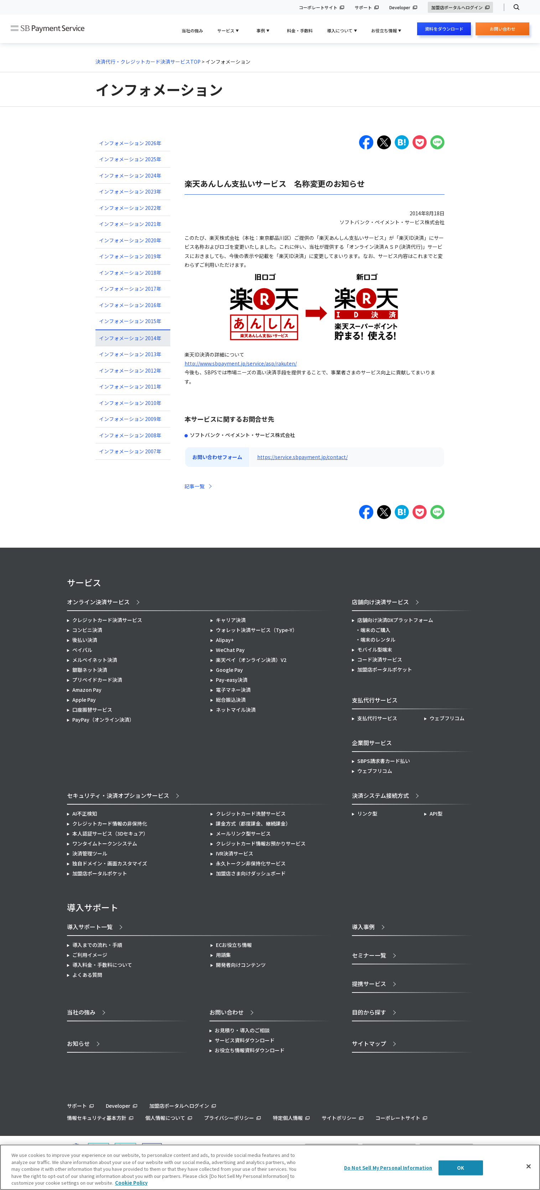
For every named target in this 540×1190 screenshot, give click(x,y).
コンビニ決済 (87, 629)
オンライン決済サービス (98, 601)
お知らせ (78, 1043)
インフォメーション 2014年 (130, 338)
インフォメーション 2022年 (130, 207)
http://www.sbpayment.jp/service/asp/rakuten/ (241, 363)
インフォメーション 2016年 (130, 305)
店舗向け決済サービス (380, 601)
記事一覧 (194, 486)
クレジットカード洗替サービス (251, 813)
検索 (513, 7)
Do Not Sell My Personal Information (388, 1167)
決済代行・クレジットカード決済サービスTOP (148, 61)
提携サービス (369, 983)
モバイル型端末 (374, 649)
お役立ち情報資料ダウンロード (250, 1050)
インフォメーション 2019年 (130, 256)
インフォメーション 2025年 (130, 159)
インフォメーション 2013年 (130, 354)
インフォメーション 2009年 (130, 418)
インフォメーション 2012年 (130, 370)
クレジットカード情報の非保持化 (109, 823)
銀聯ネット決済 (89, 669)
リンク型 (367, 813)
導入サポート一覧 (90, 926)
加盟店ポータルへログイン (457, 7)
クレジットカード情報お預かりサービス (261, 843)
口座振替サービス (92, 709)
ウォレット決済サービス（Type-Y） (256, 629)
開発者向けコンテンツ (241, 964)
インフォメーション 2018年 (130, 272)
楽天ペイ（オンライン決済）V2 (251, 659)
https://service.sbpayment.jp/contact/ (302, 456)
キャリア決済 (231, 619)
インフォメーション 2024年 (130, 175)
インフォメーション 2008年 (130, 435)
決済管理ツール (89, 853)
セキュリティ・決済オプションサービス (118, 795)
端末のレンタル (377, 639)
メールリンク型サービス (243, 833)
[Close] (528, 1166)
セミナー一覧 (369, 955)
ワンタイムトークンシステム (104, 843)
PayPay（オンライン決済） (103, 719)
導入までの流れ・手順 (97, 944)
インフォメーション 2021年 (130, 223)
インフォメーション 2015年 (130, 321)
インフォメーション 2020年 (130, 240)
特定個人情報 (288, 1117)
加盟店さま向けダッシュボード (251, 873)
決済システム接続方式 (380, 795)
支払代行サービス (377, 718)
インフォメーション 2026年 (130, 143)
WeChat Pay (230, 649)
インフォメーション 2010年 (130, 402)
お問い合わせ (502, 30)
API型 (436, 813)
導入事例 (363, 926)
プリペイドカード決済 (97, 679)
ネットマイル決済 (236, 709)
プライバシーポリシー (229, 1117)
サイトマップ (369, 1043)
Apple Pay (84, 699)
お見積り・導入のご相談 (242, 1030)
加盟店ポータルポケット (99, 873)
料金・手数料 (300, 30)
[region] (270, 1167)
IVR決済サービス (234, 853)
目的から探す (369, 1012)
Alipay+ (225, 639)
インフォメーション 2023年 (130, 191)
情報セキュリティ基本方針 (96, 1117)
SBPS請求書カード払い (383, 760)
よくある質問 (87, 974)
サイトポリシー (339, 1117)
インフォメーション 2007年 (130, 451)
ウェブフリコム (447, 718)
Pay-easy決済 (232, 679)
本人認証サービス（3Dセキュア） (110, 833)
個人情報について (165, 1117)
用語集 (223, 954)
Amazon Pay (87, 689)
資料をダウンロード (444, 29)
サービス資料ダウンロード (245, 1040)
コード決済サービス (379, 659)
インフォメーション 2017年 (130, 288)
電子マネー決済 (233, 689)
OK (460, 1167)
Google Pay (229, 669)
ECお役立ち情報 (234, 944)
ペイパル (82, 649)
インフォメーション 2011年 (130, 386)
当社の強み (192, 30)
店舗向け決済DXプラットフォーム (395, 619)
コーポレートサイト (318, 7)
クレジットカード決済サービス (107, 619)
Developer (399, 7)
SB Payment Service (47, 29)
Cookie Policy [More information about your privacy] (131, 1182)
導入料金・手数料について (102, 964)
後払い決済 (84, 639)
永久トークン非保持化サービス (251, 863)
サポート (363, 7)
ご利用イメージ (89, 954)
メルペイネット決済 (94, 659)
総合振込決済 (231, 699)
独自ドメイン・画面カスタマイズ (109, 863)
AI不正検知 (84, 813)
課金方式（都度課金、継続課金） (253, 823)
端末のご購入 (375, 629)
